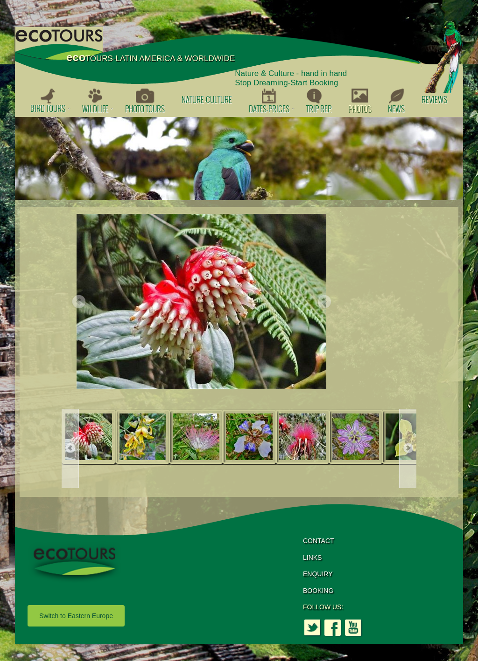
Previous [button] (78, 302)
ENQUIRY (318, 574)
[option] (239, 158)
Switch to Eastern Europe (76, 616)
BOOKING (318, 590)
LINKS (312, 557)
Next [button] (323, 302)
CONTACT (318, 540)
